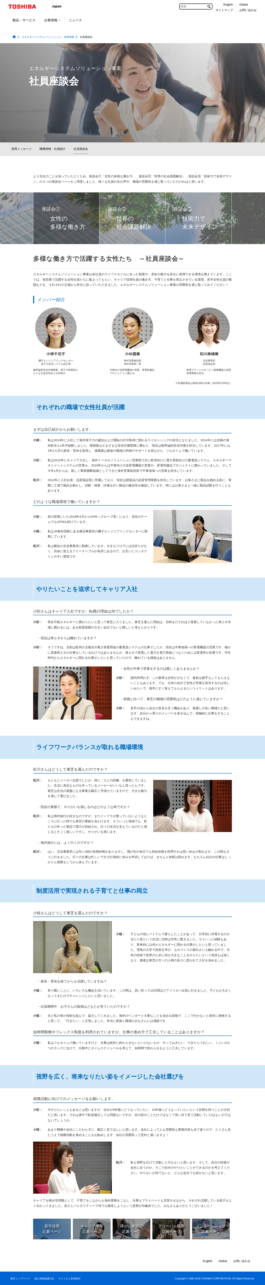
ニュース (75, 20)
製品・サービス (24, 20)
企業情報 (52, 20)
